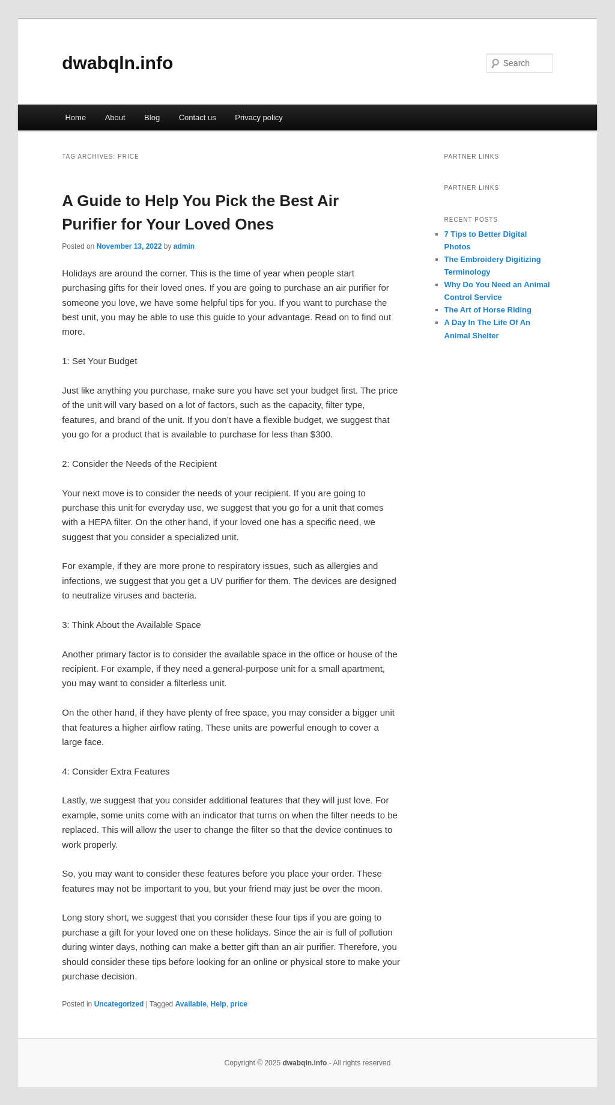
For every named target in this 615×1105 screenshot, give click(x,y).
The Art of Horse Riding (488, 309)
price (238, 1004)
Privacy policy (258, 117)
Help (218, 1004)
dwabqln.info (117, 63)
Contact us (197, 117)
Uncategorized (119, 1004)
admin (184, 246)
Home (75, 117)
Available (191, 1004)
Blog (152, 117)
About (115, 117)
